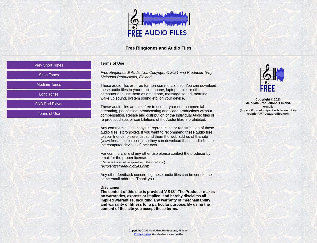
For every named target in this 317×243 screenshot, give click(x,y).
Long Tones (48, 94)
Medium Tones (49, 85)
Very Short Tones (49, 65)
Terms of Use (49, 114)
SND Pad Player (49, 104)
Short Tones (49, 75)
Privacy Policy (142, 234)
